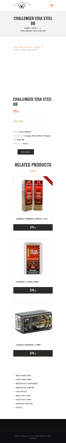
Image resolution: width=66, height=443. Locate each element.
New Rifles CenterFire (27, 383)
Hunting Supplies (24, 403)
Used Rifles (21, 391)
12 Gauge (27, 135)
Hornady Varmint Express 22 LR (31, 219)
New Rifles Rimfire (25, 387)
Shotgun (37, 47)
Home (27, 28)
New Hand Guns (23, 375)
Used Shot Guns (23, 399)
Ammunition (28, 47)
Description (25, 152)
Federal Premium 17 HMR (28, 345)
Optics (19, 407)
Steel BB (20, 139)
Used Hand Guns (23, 379)
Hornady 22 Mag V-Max (27, 282)
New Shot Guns (23, 395)
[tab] (26, 152)
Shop (34, 28)
